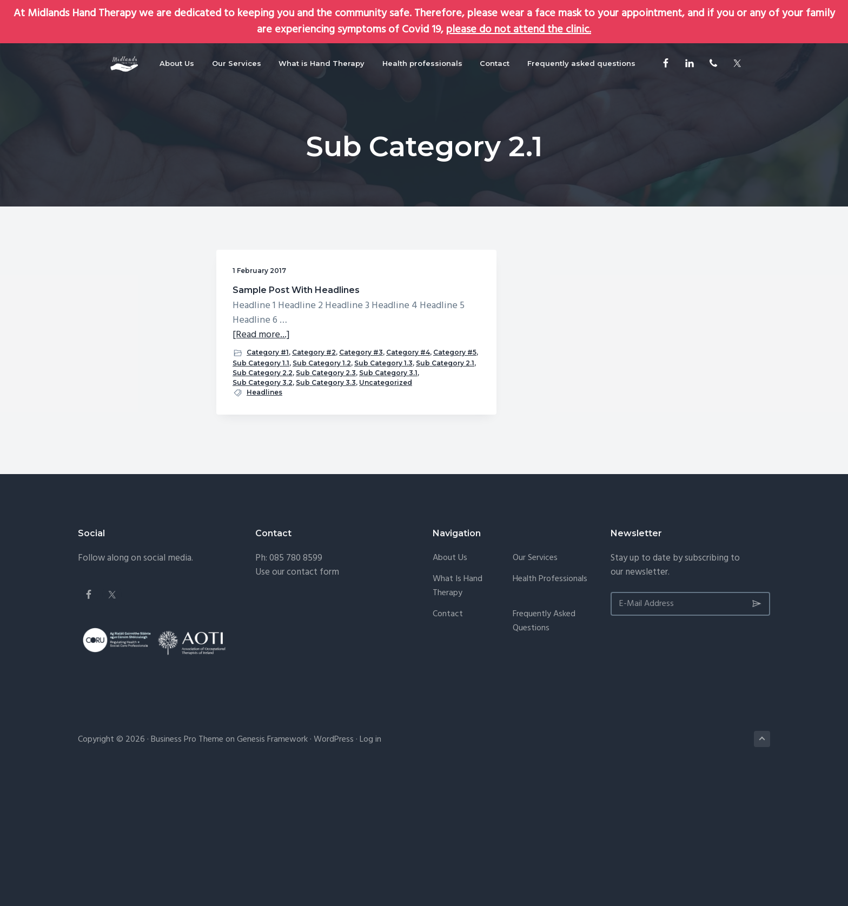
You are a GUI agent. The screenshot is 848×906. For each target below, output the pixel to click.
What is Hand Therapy (457, 713)
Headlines (264, 519)
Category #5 (301, 412)
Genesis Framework (272, 867)
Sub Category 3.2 (263, 490)
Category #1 (268, 392)
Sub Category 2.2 (263, 461)
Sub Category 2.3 (263, 471)
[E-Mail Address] (690, 731)
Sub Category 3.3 (263, 500)
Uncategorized (259, 509)
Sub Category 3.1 (262, 480)
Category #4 (254, 412)
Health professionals (550, 706)
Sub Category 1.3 (262, 441)
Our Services (535, 685)
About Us (450, 685)
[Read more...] (261, 374)
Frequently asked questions (544, 748)
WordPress (334, 867)
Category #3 (301, 402)
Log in (370, 867)
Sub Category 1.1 (261, 422)
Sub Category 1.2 (262, 432)
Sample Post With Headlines (273, 295)
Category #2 (254, 402)
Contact (448, 741)
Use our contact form (297, 699)
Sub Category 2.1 (262, 451)
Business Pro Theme (187, 867)
